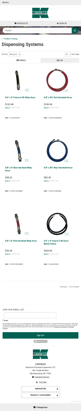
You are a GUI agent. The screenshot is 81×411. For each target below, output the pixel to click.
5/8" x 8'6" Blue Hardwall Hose (58, 167)
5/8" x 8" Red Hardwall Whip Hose (21, 241)
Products (21, 23)
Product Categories (44, 395)
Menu (6, 2)
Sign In (61, 23)
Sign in (7, 107)
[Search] (75, 30)
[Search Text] (40, 30)
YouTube (41, 382)
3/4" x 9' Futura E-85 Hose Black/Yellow (56, 242)
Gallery (21, 60)
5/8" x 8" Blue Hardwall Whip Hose (18, 169)
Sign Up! (40, 335)
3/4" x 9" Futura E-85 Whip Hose (20, 97)
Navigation (46, 388)
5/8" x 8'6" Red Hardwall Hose (58, 97)
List (60, 60)
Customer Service (40, 377)
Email (6, 320)
